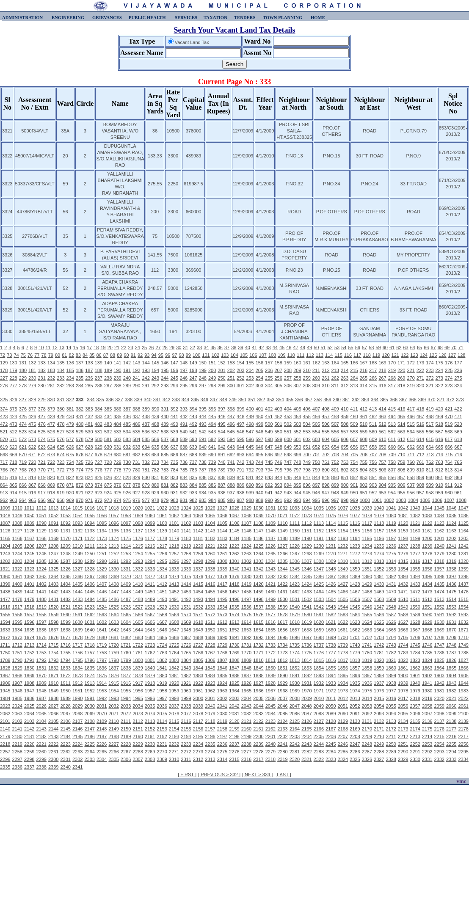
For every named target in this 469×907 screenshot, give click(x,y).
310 (325, 385)
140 (108, 362)
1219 (186, 546)
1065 (210, 515)
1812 (282, 660)
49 (309, 347)
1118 (379, 523)
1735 (295, 645)
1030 (258, 507)
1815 (319, 660)
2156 (198, 728)
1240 (439, 546)
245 (174, 377)
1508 (379, 599)
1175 (126, 538)
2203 (295, 736)
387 (127, 408)
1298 (198, 561)
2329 (403, 759)
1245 (29, 553)
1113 (319, 523)
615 (429, 439)
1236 (391, 546)
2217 (463, 736)
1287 (65, 561)
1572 (210, 614)
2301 (65, 759)
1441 (41, 591)
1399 (5, 584)
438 (145, 416)
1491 (174, 599)
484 (117, 424)
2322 (319, 759)
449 (250, 416)
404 (288, 408)
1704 (391, 637)
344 (185, 399)
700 (307, 454)
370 (431, 399)
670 (23, 454)
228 (13, 377)
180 (23, 370)
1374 (174, 576)
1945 (5, 690)
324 (458, 385)
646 (259, 446)
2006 (270, 698)
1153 (331, 530)
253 (250, 377)
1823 (415, 660)
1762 (150, 652)
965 (32, 500)
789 (221, 469)
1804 (186, 660)
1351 (367, 568)
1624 (367, 622)
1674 (29, 637)
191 (127, 370)
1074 (319, 515)
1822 (403, 660)
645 (250, 446)
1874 (89, 675)
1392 (391, 576)
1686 (174, 637)
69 (447, 347)
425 (23, 416)
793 (259, 469)
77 (36, 355)
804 (363, 469)
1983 (463, 690)
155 (250, 362)
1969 (295, 690)
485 (127, 424)
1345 (295, 568)
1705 (403, 637)
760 (410, 462)
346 (204, 399)
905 (392, 485)
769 (32, 469)
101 (206, 355)
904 (382, 485)
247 (193, 377)
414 (382, 408)
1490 (162, 599)
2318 (270, 759)
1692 (246, 637)
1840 (150, 667)
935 (212, 492)
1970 (306, 690)
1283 (17, 561)
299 (221, 385)
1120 (403, 523)
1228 (295, 546)
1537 (258, 606)
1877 (126, 675)
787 (203, 469)
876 (117, 485)
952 (373, 492)
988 (250, 500)
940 (259, 492)
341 (157, 399)
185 (70, 370)
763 (439, 462)
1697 (306, 637)
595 (240, 439)
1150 (295, 530)
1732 (258, 645)
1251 (102, 553)
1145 (234, 530)
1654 (258, 629)
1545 (355, 606)
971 (89, 500)
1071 (282, 515)
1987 (41, 698)
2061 (463, 706)
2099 (451, 713)
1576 (258, 614)
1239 (427, 546)
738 (203, 462)
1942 (439, 683)
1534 (222, 606)
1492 (186, 599)
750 (316, 462)
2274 (210, 751)
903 (373, 485)
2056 (403, 706)
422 (458, 408)
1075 (331, 515)
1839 (137, 667)
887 (221, 485)
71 (460, 347)
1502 (306, 599)
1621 (331, 622)
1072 (295, 515)
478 (60, 424)
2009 (306, 698)
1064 (198, 515)
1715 (53, 645)
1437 (463, 584)
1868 (17, 675)
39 (240, 347)
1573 (222, 614)
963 (13, 500)
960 (448, 492)
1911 (65, 683)
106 (253, 355)
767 (13, 469)
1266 (282, 553)
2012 (343, 698)
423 (4, 416)
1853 (306, 667)
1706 (415, 637)
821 (60, 477)
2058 (427, 706)
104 (234, 355)
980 (174, 500)
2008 (295, 698)
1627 (403, 622)
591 (203, 439)
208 (288, 370)
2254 (439, 744)
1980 (427, 690)
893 (278, 485)
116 (348, 355)
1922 (198, 683)
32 (192, 347)
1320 (463, 561)
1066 (222, 515)
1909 (41, 683)
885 (203, 485)
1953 (102, 690)
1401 (29, 584)
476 (41, 424)
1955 (126, 690)
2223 (65, 744)
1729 (222, 645)
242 (145, 377)
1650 (210, 629)
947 (325, 492)
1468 (367, 591)
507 (335, 424)
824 (89, 477)
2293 (439, 751)
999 (354, 500)
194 (155, 370)
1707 (427, 637)
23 (130, 347)
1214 (126, 546)
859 (420, 477)
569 (458, 431)
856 (392, 477)
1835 (89, 667)
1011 (29, 507)
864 (4, 485)
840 (240, 477)
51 (323, 347)
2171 (379, 728)
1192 (331, 538)
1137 (137, 530)
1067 (234, 515)
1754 (53, 652)
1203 (463, 538)
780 (136, 469)
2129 (343, 721)
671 (32, 454)
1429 (367, 584)
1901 (415, 675)
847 (307, 477)
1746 (427, 645)
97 (174, 355)
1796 (89, 660)
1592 (451, 614)
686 (174, 454)
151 (212, 362)
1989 (65, 698)
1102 (186, 523)
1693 (258, 637)
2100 (463, 713)
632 (127, 446)
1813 (295, 660)
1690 (222, 637)
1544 (343, 606)
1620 (319, 622)
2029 (77, 706)
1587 (391, 614)
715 (448, 454)
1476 (463, 591)
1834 (77, 667)
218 (382, 370)
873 (89, 485)
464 (392, 416)
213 (335, 370)
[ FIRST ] (187, 774)
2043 (246, 706)
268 (392, 377)
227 (4, 377)
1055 (89, 515)
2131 (367, 721)
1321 (5, 568)
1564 (113, 614)
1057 (113, 515)
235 (79, 377)
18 (96, 347)
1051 (41, 515)
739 (212, 462)
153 (231, 362)
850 (335, 477)
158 (278, 362)
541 (193, 431)
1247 (53, 553)
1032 (282, 507)
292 (155, 385)
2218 (5, 744)
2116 (186, 721)
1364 (53, 576)
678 (98, 454)
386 (117, 408)
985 (221, 500)
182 (41, 370)
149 (193, 362)
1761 (137, 652)
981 (184, 500)
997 (335, 500)
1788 (463, 652)
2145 (65, 728)
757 (382, 462)
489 (164, 424)
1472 (415, 591)
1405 (77, 584)
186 (79, 370)
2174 (415, 728)
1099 (150, 523)
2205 (319, 736)
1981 (439, 690)
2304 (102, 759)
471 (458, 416)
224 (439, 370)
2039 (198, 706)
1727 (198, 645)
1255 (150, 553)
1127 (17, 530)
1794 (65, 660)
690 (212, 454)
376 (23, 408)
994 (307, 500)
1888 (258, 675)
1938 (391, 683)
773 (70, 469)
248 (203, 377)
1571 (198, 614)
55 (350, 347)
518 (439, 424)
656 (354, 446)
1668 (427, 629)
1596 (29, 622)
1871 (53, 675)
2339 (53, 766)
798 (307, 469)
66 (426, 347)
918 (51, 492)
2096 (415, 713)
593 (221, 439)
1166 (17, 538)
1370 (126, 576)
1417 (222, 584)
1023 (174, 507)
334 (90, 399)
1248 (65, 553)
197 (184, 370)
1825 (439, 660)
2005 (258, 698)
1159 (403, 530)
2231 (162, 744)
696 (269, 454)
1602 (102, 622)
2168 (343, 728)
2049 (319, 706)
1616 (270, 622)
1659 (319, 629)
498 (250, 424)
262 (335, 377)
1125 (463, 523)
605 (335, 439)
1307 (306, 561)
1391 (379, 576)
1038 (355, 507)
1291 (113, 561)
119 (376, 355)
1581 (319, 614)
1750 (5, 652)
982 (193, 500)
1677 (65, 637)
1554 (463, 606)
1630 (439, 622)
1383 (282, 576)
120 (385, 355)
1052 (53, 515)
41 (254, 347)
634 (145, 446)
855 (382, 477)
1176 (137, 538)
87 (105, 355)
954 (392, 492)
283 (70, 385)
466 (410, 416)
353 (270, 399)
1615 (258, 622)
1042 (403, 507)
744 (259, 462)
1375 (186, 576)
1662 (355, 629)
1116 (355, 523)
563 (401, 431)
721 (41, 462)
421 (448, 408)
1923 (210, 683)
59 (378, 347)
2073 (137, 713)
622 (32, 446)
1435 (439, 584)
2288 (379, 751)
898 (325, 485)
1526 (126, 606)
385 (108, 408)
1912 (77, 683)
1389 (355, 576)
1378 (222, 576)
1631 (451, 622)
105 (244, 355)
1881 (174, 675)
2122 (258, 721)
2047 (295, 706)
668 (4, 454)
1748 (451, 645)
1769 (234, 652)
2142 (29, 728)
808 (401, 469)
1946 (17, 690)
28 (165, 347)
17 (89, 347)
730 (127, 462)
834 (184, 477)
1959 (174, 690)
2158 (222, 728)
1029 (246, 507)
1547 (379, 606)
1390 (367, 576)
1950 (65, 690)
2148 (102, 728)
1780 (367, 652)
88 (112, 355)
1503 (319, 599)
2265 (102, 751)
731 (136, 462)
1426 (331, 584)
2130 (355, 721)
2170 (367, 728)
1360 (5, 576)
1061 (162, 515)
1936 (367, 683)
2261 (53, 751)
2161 (258, 728)
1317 (427, 561)
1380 (246, 576)
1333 (150, 568)
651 (307, 446)
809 (410, 469)
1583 (343, 614)
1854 (319, 667)
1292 (126, 561)
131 (23, 362)
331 (60, 399)
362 (355, 399)
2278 (258, 751)
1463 (306, 591)
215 (354, 370)
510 (363, 424)
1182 (210, 538)
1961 (198, 690)
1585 (367, 614)
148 (184, 362)
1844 (198, 667)
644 (240, 446)
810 (420, 469)
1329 (102, 568)
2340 (65, 766)
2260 (41, 751)
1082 (415, 515)
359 (327, 399)
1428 (355, 584)
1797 (102, 660)
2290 (403, 751)
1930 (295, 683)
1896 (355, 675)
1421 (270, 584)
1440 (29, 591)
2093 (379, 713)
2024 (17, 706)
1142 (198, 530)
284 (79, 385)
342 (166, 399)
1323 (29, 568)
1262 (234, 553)
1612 (222, 622)
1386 (319, 576)
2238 (246, 744)
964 (23, 500)
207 (278, 370)
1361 (17, 576)
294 (174, 385)
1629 (427, 622)
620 (13, 446)
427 (41, 416)
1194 (355, 538)
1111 (295, 523)
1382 (270, 576)
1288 (77, 561)
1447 (113, 591)
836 (203, 477)
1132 (77, 530)
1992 (102, 698)
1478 (17, 599)
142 (127, 362)
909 (429, 485)
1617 (282, 622)
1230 (319, 546)
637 (174, 446)
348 (223, 399)
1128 (29, 530)
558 (354, 431)
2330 (415, 759)
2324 (343, 759)
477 (51, 424)
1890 (282, 675)
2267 (126, 751)
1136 (126, 530)
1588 (403, 614)
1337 (198, 568)
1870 (41, 675)
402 (269, 408)
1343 (270, 568)
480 (79, 424)
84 (85, 355)
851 (344, 477)
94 (154, 355)
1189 (295, 538)
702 (325, 454)
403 (278, 408)
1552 (439, 606)
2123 (270, 721)
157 (269, 362)
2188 (113, 736)
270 (410, 377)
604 (325, 439)
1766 (198, 652)
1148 (270, 530)
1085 (451, 515)
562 (392, 431)
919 (60, 492)
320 (420, 385)
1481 (53, 599)
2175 (427, 728)
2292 (427, 751)
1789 (5, 660)
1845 (210, 667)
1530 (174, 606)
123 (414, 355)
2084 (270, 713)
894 (288, 485)
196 (174, 370)
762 (429, 462)
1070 (270, 515)
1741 (367, 645)
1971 (319, 690)
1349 (343, 568)
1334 (162, 568)
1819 (367, 660)
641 (212, 446)
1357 (439, 568)
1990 (77, 698)
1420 (258, 584)
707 (373, 454)
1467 (355, 591)
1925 (234, 683)
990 (269, 500)
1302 (246, 561)
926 (127, 492)
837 (212, 477)
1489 (150, 599)
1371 (137, 576)
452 (278, 416)
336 (109, 399)
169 (382, 362)
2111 (126, 721)
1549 (403, 606)
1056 (102, 515)
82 (71, 355)
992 (288, 500)
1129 (41, 530)
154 (240, 362)
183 (51, 370)
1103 (198, 523)
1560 (65, 614)
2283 (319, 751)
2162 (270, 728)
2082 (246, 713)
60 (385, 347)
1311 (355, 561)
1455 (210, 591)
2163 (282, 728)
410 (344, 408)
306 (288, 385)
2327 (379, 759)
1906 (5, 683)
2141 (17, 728)
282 (60, 385)
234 (70, 377)
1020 (137, 507)
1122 (427, 523)
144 (145, 362)
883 (184, 485)
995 (316, 500)
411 (354, 408)
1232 (343, 546)
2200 (258, 736)
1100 (162, 523)
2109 (102, 721)
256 (278, 377)
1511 (415, 599)
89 (119, 355)
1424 (306, 584)
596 (250, 439)
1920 (174, 683)
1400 (17, 584)
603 (316, 439)
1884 (210, 675)
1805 (198, 660)
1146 (246, 530)
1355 (415, 568)
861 (439, 477)
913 (4, 492)
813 (448, 469)
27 (157, 347)
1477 (5, 599)
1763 (162, 652)
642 (221, 446)
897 (316, 485)
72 (2, 355)
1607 (162, 622)
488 (155, 424)
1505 (343, 599)
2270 (162, 751)
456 (316, 416)
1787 (451, 652)
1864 (439, 667)
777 (108, 469)
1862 (415, 667)
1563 (102, 614)
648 (278, 446)
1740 (355, 645)
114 (329, 355)
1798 (113, 660)
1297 (186, 561)
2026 (41, 706)
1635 (29, 629)
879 (145, 485)
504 (307, 424)
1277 (415, 553)
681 (127, 454)
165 (344, 362)
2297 (17, 759)
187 (89, 370)
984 (212, 500)
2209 (367, 736)
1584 (355, 614)
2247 (355, 744)
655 (344, 446)
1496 (234, 599)
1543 (331, 606)
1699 (331, 637)
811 (429, 469)
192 (136, 370)
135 (60, 362)
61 (392, 347)
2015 (379, 698)
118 (366, 355)
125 (433, 355)
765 (458, 462)
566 (429, 431)
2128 (331, 721)
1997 (162, 698)
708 (382, 454)
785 (184, 469)
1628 (415, 622)
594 (231, 439)
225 (448, 370)
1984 (5, 698)
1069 (258, 515)
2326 (367, 759)
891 (259, 485)
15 (75, 347)
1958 (162, 690)
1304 (270, 561)
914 (13, 492)
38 (233, 347)
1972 (331, 690)
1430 (379, 584)
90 (126, 355)
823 (79, 477)
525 (41, 431)
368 (412, 399)
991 (278, 500)
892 (269, 485)
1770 (246, 652)
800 (325, 469)
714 (439, 454)
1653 (246, 629)
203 (240, 370)
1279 (439, 553)
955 (401, 492)
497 (240, 424)
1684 (150, 637)
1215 (137, 546)
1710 (463, 637)
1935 (355, 683)
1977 (391, 690)
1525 (113, 606)
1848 (246, 667)
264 (354, 377)
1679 (89, 637)
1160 (415, 530)
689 (203, 454)
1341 (246, 568)
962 (4, 500)
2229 (137, 744)
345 (195, 399)
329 (41, 399)
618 (458, 439)
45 (281, 347)
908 (420, 485)
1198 (403, 538)
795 (278, 469)
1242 (463, 546)
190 (117, 370)
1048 (5, 515)
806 (382, 469)
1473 (427, 591)
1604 (126, 622)
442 (184, 416)
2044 (258, 706)
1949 (53, 690)
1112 (306, 523)
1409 (126, 584)
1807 (222, 660)
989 (259, 500)
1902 (427, 675)
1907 (17, 683)
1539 (282, 606)
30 (178, 347)
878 (136, 485)
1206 (29, 546)
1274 (379, 553)
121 (395, 355)
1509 (391, 599)
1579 (295, 614)
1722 (137, 645)
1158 (391, 530)
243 (155, 377)
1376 (198, 576)
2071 (113, 713)
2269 (150, 751)
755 (363, 462)
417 (410, 408)
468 (429, 416)
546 (240, 431)
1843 (186, 667)
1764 (174, 652)
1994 (126, 698)
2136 (427, 721)
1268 (306, 553)
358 (318, 399)
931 (174, 492)
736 (184, 462)
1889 (270, 675)
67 (433, 347)
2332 (439, 759)
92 (140, 355)
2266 (113, 751)
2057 (415, 706)
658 (373, 446)
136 (70, 362)
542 (203, 431)
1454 (198, 591)
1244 (17, 553)
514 (401, 424)
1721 (126, 645)
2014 (367, 698)
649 (288, 446)
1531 (186, 606)
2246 (343, 744)
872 (79, 485)
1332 (137, 568)
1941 (427, 683)
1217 (162, 546)
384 (98, 408)
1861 (403, 667)
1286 (53, 561)
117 (357, 355)
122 (404, 355)
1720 (113, 645)
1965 (246, 690)
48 (302, 347)
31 (185, 347)
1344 (282, 568)
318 (401, 385)
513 (392, 424)
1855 (331, 667)
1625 (379, 622)
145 (155, 362)
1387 (331, 576)
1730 (234, 645)
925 (117, 492)
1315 (403, 561)
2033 (126, 706)
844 (278, 477)
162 (316, 362)
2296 (5, 759)
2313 (210, 759)
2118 (210, 721)
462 (373, 416)
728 (108, 462)
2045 (270, 706)
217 (373, 370)
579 (89, 439)
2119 (222, 721)
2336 (17, 766)
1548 (391, 606)
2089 (331, 713)
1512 (427, 599)
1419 (246, 584)
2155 (186, 728)
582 (117, 439)
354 (280, 399)
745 (269, 462)
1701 (355, 637)
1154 (343, 530)
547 (250, 431)
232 (51, 377)
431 (79, 416)
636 (164, 446)
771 (51, 469)
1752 (29, 652)
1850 (270, 667)
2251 (403, 744)
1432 (403, 584)
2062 (5, 713)
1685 (162, 637)
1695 (282, 637)
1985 (17, 698)
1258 (186, 553)
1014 (65, 507)
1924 (222, 683)
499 (259, 424)
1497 (246, 599)
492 (193, 424)
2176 (439, 728)
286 (98, 385)
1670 (451, 629)
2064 (29, 713)
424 (13, 416)
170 (392, 362)
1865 (451, 667)
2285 (343, 751)
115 (338, 355)
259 (307, 377)
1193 (343, 538)
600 (288, 439)
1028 (234, 507)
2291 (415, 751)
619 (4, 446)
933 (193, 492)
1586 (379, 614)
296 (193, 385)
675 (70, 454)
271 (420, 377)
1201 (439, 538)
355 (289, 399)
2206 (331, 736)
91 (133, 355)
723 (60, 462)
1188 (282, 538)
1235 (379, 546)
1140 (174, 530)
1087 (5, 523)
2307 (137, 759)
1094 (89, 523)
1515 (463, 599)
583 (127, 439)
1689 (210, 637)
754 (354, 462)
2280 (282, 751)
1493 (198, 599)
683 (145, 454)
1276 (403, 553)
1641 (102, 629)
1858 (367, 667)
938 (240, 492)
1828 (5, 667)
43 (267, 347)
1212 (102, 546)
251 (231, 377)
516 (420, 424)
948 (335, 492)
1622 (343, 622)
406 (307, 408)
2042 (234, 706)
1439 (17, 591)
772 (60, 469)
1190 (306, 538)
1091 (53, 523)
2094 (391, 713)
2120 (234, 721)
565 (420, 431)
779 (127, 469)
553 (307, 431)
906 (401, 485)
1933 (331, 683)
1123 (439, 523)
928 (145, 492)
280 (41, 385)
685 (164, 454)
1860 (391, 667)
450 (259, 416)
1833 (65, 667)
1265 (270, 553)
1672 (5, 637)
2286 (355, 751)
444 (203, 416)
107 (263, 355)
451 (269, 416)
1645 (150, 629)
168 (373, 362)
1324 (41, 568)
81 (64, 355)
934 (203, 492)
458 (335, 416)
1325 (53, 568)
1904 (451, 675)
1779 (355, 652)
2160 (246, 728)
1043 (415, 507)
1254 (137, 553)
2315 (234, 759)
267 (382, 377)
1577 (270, 614)
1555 (5, 614)
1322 (17, 568)
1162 (439, 530)
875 (108, 485)
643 (231, 446)
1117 (367, 523)
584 (136, 439)
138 (89, 362)
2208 (355, 736)
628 (89, 446)
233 (60, 377)
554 (316, 431)
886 (212, 485)
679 (108, 454)
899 (335, 485)
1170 (65, 538)
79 (50, 355)
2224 (77, 744)
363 (365, 399)
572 (23, 439)
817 (23, 477)
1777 (331, 652)
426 (32, 416)
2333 (451, 759)
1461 (282, 591)
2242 (295, 744)
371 (441, 399)
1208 (53, 546)
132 (32, 362)
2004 (246, 698)
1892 (306, 675)
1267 (295, 553)
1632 (463, 622)
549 (269, 431)
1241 (451, 546)
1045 (439, 507)
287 (108, 385)
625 (60, 446)
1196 (379, 538)
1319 (451, 561)
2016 (391, 698)
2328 (391, 759)
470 (448, 416)
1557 (29, 614)
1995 (137, 698)
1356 (427, 568)
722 (51, 462)
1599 (65, 622)
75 (23, 355)
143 (136, 362)
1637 (53, 629)
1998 (174, 698)
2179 (5, 736)
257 (288, 377)
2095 (403, 713)
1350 (355, 568)
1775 (306, 652)
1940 (415, 683)
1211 (89, 546)
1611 (210, 622)
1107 (246, 523)
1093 (77, 523)
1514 (451, 599)
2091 (355, 713)
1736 (306, 645)
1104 (210, 523)
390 (155, 408)
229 (23, 377)
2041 (222, 706)
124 (424, 355)
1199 (415, 538)
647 (269, 446)
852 (354, 477)
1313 (379, 561)
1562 (89, 614)
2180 (17, 736)
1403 (53, 584)
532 (108, 431)
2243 (306, 744)
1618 (295, 622)
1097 (126, 523)
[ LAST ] (282, 774)
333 (79, 399)
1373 (162, 576)
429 (60, 416)
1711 (5, 645)
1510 (403, 599)
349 (233, 399)
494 (212, 424)
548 (259, 431)
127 (452, 355)
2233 (186, 744)
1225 (258, 546)
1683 (137, 637)
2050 (331, 706)
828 (127, 477)
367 (403, 399)
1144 (222, 530)
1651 (222, 629)
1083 (427, 515)
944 (297, 492)
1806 (210, 660)
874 (98, 485)
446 (221, 416)
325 (4, 399)
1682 (126, 637)
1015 (77, 507)
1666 (403, 629)
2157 (210, 728)
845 (288, 477)
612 (401, 439)
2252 (415, 744)
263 (344, 377)
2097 (427, 713)
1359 (463, 568)
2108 (89, 721)
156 (259, 362)
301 (240, 385)
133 (41, 362)
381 (70, 408)
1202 (451, 538)
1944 (463, 683)
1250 (89, 553)
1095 (102, 523)
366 (393, 399)
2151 (137, 728)
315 (373, 385)
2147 (89, 728)
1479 (29, 599)
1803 (174, 660)
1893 (319, 675)
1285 (41, 561)
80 (57, 355)
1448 (126, 591)
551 (288, 431)
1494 (210, 599)
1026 (210, 507)
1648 (186, 629)
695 (259, 454)
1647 (174, 629)
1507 (367, 599)
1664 (379, 629)
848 (316, 477)
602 (307, 439)
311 (335, 385)
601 (297, 439)
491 (184, 424)
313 (354, 385)
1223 (234, 546)
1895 (343, 675)
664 (429, 446)
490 (174, 424)
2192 (162, 736)
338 (128, 399)
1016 (89, 507)
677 (89, 454)
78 (44, 355)
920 (70, 492)
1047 (463, 507)
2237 (234, 744)
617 (448, 439)
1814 (306, 660)
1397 (451, 576)
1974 (355, 690)
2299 (41, 759)
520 (458, 424)
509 (354, 424)
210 (307, 370)
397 (221, 408)
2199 (246, 736)
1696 (295, 637)
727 (98, 462)
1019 (126, 507)
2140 (5, 728)
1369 (113, 576)
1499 (270, 599)
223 (429, 370)
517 (429, 424)
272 (429, 377)
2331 (427, 759)
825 (98, 477)
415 (392, 408)
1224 (246, 546)
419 (429, 408)
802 (344, 469)
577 (70, 439)
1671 (463, 629)
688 (193, 454)
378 (41, 408)
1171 (77, 538)
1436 (451, 584)
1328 (89, 568)
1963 (222, 690)
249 (212, 377)
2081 (234, 713)
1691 (234, 637)
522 (13, 431)
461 (363, 416)
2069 (89, 713)
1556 (17, 614)
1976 (379, 690)
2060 (451, 706)
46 (288, 347)
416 (401, 408)
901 (354, 485)
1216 (150, 546)
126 (442, 355)
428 (51, 416)
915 (23, 492)
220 (401, 370)
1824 (427, 660)
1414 (186, 584)
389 (145, 408)
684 (155, 454)
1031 (270, 507)
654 (335, 446)
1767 (210, 652)
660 (392, 446)
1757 (89, 652)
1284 (29, 561)
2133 (391, 721)
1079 (379, 515)
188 (98, 370)
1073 (306, 515)
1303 (258, 561)
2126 (306, 721)
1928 (270, 683)
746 (278, 462)
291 (145, 385)
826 (108, 477)
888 (231, 485)
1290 (102, 561)
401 (259, 408)
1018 (113, 507)
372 (450, 399)
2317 (258, 759)
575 (51, 439)
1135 (113, 530)
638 (184, 446)
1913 (89, 683)
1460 (270, 591)
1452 (174, 591)
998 (344, 500)
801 (335, 469)
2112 (137, 721)
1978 (403, 690)
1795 (77, 660)
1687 (186, 637)
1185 (246, 538)
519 (448, 424)
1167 (29, 538)
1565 (126, 614)
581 (108, 439)
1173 (102, 538)
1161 (427, 530)
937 (231, 492)
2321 (306, 759)
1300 (222, 561)
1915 (113, 683)
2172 (391, 728)
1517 (17, 606)
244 (164, 377)
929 (155, 492)
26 (151, 347)
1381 (258, 576)
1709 (451, 637)
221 (410, 370)
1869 (29, 675)
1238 (415, 546)
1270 (331, 553)
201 (221, 370)
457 (325, 416)
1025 (198, 507)
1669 (439, 629)
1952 (89, 690)
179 (13, 370)
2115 (174, 721)
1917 (137, 683)
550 (278, 431)
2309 (162, 759)
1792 (41, 660)
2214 (427, 736)
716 (458, 454)
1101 (174, 523)
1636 (41, 629)
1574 (234, 614)
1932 (319, 683)
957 (420, 492)
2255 (451, 744)
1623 (355, 622)
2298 (29, 759)
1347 (319, 568)
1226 (270, 546)
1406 (89, 584)
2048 (306, 706)
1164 (463, 530)
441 (174, 416)
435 (117, 416)
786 (193, 469)
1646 (162, 629)
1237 (403, 546)
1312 (367, 561)
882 (174, 485)
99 (188, 355)
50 (316, 347)
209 (297, 370)
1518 (29, 606)
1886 (234, 675)
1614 (246, 622)
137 (79, 362)
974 (117, 500)
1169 (53, 538)
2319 (282, 759)
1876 (113, 675)
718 (13, 462)
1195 (367, 538)
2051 (343, 706)
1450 (150, 591)
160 (297, 362)
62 (398, 347)
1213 (113, 546)
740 (221, 462)
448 (240, 416)
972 (98, 500)
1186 (258, 538)
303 (259, 385)
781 (145, 469)
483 (108, 424)
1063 (186, 515)
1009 (5, 507)
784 (174, 469)
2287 (367, 751)
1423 (295, 584)
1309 (331, 561)
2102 (17, 721)
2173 (403, 728)
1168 (41, 538)
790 (231, 469)
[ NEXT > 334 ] (257, 774)
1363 (41, 576)
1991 (89, 698)
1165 (5, 538)
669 (13, 454)
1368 (102, 576)
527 (60, 431)
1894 (331, 675)
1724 (162, 645)
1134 (102, 530)
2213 (415, 736)
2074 (150, 713)
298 (212, 385)
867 (32, 485)
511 (373, 424)
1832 (53, 667)
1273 (367, 553)
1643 (126, 629)
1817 (343, 660)
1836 (102, 667)
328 (32, 399)
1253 (126, 553)
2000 (198, 698)
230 (32, 377)
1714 (41, 645)
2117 (198, 721)
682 (136, 454)
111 (300, 355)
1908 (29, 683)
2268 (137, 751)
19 (102, 347)
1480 (41, 599)
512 (382, 424)
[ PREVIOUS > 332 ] (219, 774)
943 (288, 492)
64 (412, 347)
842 (259, 477)
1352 (379, 568)
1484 (89, 599)
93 (146, 355)
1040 (379, 507)
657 (363, 446)
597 (259, 439)
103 (225, 355)
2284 (331, 751)
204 (250, 370)
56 (357, 347)
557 (344, 431)
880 (155, 485)
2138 (451, 721)
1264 (258, 553)
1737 (319, 645)
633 (136, 446)
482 (98, 424)
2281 (295, 751)
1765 (186, 652)
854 (373, 477)
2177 (451, 728)
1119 (391, 523)
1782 (391, 652)
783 (164, 469)
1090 (41, 523)
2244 (319, 744)
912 (458, 485)
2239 (258, 744)
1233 (355, 546)
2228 (126, 744)
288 (117, 385)
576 (60, 439)
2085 (282, 713)
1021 (150, 507)
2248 (367, 744)
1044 (427, 507)
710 (401, 454)
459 (344, 416)
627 (79, 446)
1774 (295, 652)
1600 (77, 622)
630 (108, 446)
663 (420, 446)
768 (23, 469)
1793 (53, 660)
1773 (282, 652)
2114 (162, 721)
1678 (77, 637)
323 (448, 385)
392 (174, 408)
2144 (53, 728)
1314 (391, 561)
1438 (5, 591)
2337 (29, 766)
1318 (439, 561)
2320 (295, 759)
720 (32, 462)
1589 (415, 614)
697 (278, 454)
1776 (319, 652)
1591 (439, 614)
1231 (331, 546)
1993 (113, 698)
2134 (403, 721)
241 (136, 377)
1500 (282, 599)
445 (212, 416)
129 (4, 362)
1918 (150, 683)
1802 (162, 660)
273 (439, 377)
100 (196, 355)
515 (410, 424)
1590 (427, 614)
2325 (355, 759)
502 (288, 424)
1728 (210, 645)
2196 (210, 736)
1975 (367, 690)
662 (410, 446)
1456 (222, 591)
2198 (234, 736)
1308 (319, 561)
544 (221, 431)
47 (295, 347)
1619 (306, 622)
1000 (365, 500)
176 (448, 362)
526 (51, 431)
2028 (65, 706)
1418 (234, 584)
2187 (102, 736)
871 (70, 485)
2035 (150, 706)
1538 (270, 606)
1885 (222, 675)
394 (193, 408)
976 (136, 500)
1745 (415, 645)
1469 (379, 591)
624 (51, 446)
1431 (391, 584)
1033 (295, 507)
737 (193, 462)
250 (221, 377)
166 (354, 362)
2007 (282, 698)
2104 (41, 721)
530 (89, 431)
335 (100, 399)
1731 (246, 645)
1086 (463, 515)
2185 (77, 736)
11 (47, 347)
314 (363, 385)
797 (297, 469)
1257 (174, 553)
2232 (174, 744)
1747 (439, 645)
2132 (379, 721)
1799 (126, 660)
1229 (306, 546)
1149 (282, 530)
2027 (53, 706)
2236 (222, 744)
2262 (65, 751)
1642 (113, 629)
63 (405, 347)
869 (51, 485)
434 (108, 416)
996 (325, 500)
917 (41, 492)
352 (261, 399)
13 (61, 347)
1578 (282, 614)
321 (429, 385)
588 (174, 439)
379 (51, 408)
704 (344, 454)
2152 (150, 728)
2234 (198, 744)
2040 (210, 706)
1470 (391, 591)
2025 (29, 706)
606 (344, 439)
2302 (77, 759)
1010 (17, 507)
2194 (186, 736)
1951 (77, 690)
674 (60, 454)
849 (325, 477)
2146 (77, 728)
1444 (77, 591)
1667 (415, 629)
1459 (258, 591)
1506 (355, 599)
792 (250, 469)
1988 (53, 698)
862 (448, 477)
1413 (174, 584)
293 (164, 385)
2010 (319, 698)
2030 (89, 706)
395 (203, 408)
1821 (391, 660)
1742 (379, 645)
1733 (270, 645)
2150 (126, 728)
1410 (137, 584)
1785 (427, 652)
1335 (174, 568)
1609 (186, 622)
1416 (210, 584)
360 (337, 399)
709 (392, 454)
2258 (17, 751)
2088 (319, 713)
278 (23, 385)
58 (371, 347)
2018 (415, 698)
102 (215, 355)
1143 (210, 530)
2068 (77, 713)
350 (242, 399)
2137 (439, 721)
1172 (89, 538)
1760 (126, 652)
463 (382, 416)
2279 (270, 751)
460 (354, 416)
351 (251, 399)
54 (343, 347)
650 (297, 446)
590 (193, 439)
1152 (319, 530)
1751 (17, 652)
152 (221, 362)
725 (79, 462)
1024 (186, 507)
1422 (282, 584)
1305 (282, 561)
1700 (343, 637)
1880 (162, 675)
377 (32, 408)
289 (127, 385)
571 (13, 439)
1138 (150, 530)
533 (117, 431)
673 (51, 454)
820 (51, 477)
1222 (222, 546)
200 (212, 370)
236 (89, 377)
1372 (150, 576)
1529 (162, 606)
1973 (343, 690)
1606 (150, 622)
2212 (403, 736)
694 (250, 454)
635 (155, 446)
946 (316, 492)
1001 (377, 500)
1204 (5, 546)
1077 (355, 515)
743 (250, 462)
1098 (137, 523)
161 (307, 362)
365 (384, 399)
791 (240, 469)
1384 (295, 576)
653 (325, 446)
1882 (186, 675)
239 (117, 377)
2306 (126, 759)
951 (363, 492)
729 (117, 462)
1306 (295, 561)
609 (373, 439)
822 (70, 477)
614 (420, 439)
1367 (89, 576)
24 (137, 347)
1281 (463, 553)
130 (13, 362)
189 (108, 370)
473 (13, 424)
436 (127, 416)
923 (98, 492)
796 (288, 469)
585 (145, 439)
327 (23, 399)
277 (13, 385)
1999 (186, 698)
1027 (222, 507)
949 (344, 492)
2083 (258, 713)
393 (184, 408)
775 (89, 469)
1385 (306, 576)
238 (108, 377)
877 (127, 485)
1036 (331, 507)
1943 (451, 683)
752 (335, 462)
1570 (186, 614)
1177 (150, 538)
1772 (270, 652)
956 (410, 492)
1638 (65, 629)
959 (439, 492)
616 (439, 439)
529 (79, 431)
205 (259, 370)
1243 (5, 553)
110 (291, 355)
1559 (53, 614)
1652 (234, 629)
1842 (174, 667)
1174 (113, 538)
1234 (367, 546)
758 (392, 462)
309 (316, 385)
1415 (198, 584)
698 (288, 454)
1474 (439, 591)
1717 (77, 645)
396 (212, 408)
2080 (222, 713)
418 (420, 408)
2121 (246, 721)
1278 (427, 553)
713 (429, 454)
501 (278, 424)
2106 (65, 721)
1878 (137, 675)
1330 (113, 568)
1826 (451, 660)
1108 (258, 523)
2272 (186, 751)
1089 (29, 523)
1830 (29, 667)
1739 (343, 645)
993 (297, 500)
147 (174, 362)
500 (269, 424)
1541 (306, 606)
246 (184, 377)
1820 (379, 660)
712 (420, 454)
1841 (162, 667)
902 (363, 485)
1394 (415, 576)
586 (155, 439)
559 (363, 431)
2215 (439, 736)
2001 (210, 698)
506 (325, 424)
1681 (113, 637)
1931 (306, 683)
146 (164, 362)
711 (410, 454)
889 (240, 485)
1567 (150, 614)
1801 (150, 660)
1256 (162, 553)
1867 (5, 675)
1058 (126, 515)
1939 (403, 683)
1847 (234, 667)
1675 (41, 637)
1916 (126, 683)
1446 (102, 591)
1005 (425, 500)
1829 (17, 667)
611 (392, 439)
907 (410, 485)
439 (155, 416)
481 (89, 424)
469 (439, 416)
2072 (126, 713)
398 (231, 408)
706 (363, 454)
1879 (150, 675)
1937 (379, 683)
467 (420, 416)
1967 (270, 690)
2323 (331, 759)
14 (68, 347)
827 (117, 477)
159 (288, 362)
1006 (437, 500)
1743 (391, 645)
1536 (246, 606)
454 (297, 416)
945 (307, 492)
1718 (89, 645)
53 (336, 347)
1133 (89, 530)
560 (373, 431)
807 (392, 469)
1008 (461, 500)
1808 (234, 660)
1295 (162, 561)
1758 (102, 652)
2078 (198, 713)
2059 (439, 706)
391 (164, 408)
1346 (306, 568)
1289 (89, 561)
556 (335, 431)
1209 (65, 546)
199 (203, 370)
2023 (5, 706)
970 (79, 500)
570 (4, 439)
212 (325, 370)
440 (164, 416)
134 (51, 362)
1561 (77, 614)
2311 (186, 759)
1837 (113, 667)
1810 (258, 660)
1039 (367, 507)
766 (4, 469)
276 (4, 385)
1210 (77, 546)
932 (184, 492)
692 (231, 454)
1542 (319, 606)
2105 (53, 721)
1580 (306, 614)
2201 (270, 736)
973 (108, 500)
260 (316, 377)
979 (164, 500)
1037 (343, 507)
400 (250, 408)
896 (307, 485)
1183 (222, 538)
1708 (439, 637)
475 (32, 424)
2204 (306, 736)
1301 (234, 561)
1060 (150, 515)
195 (164, 370)
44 (275, 347)
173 (420, 362)
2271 (174, 751)
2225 (89, 744)
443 (193, 416)
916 (32, 492)
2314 (222, 759)
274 (448, 377)
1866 (463, 667)
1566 (137, 614)
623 (41, 446)
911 (448, 485)
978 (155, 500)
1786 (439, 652)
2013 (355, 698)
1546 (367, 606)
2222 (53, 744)
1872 (65, 675)
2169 (355, 728)
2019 (427, 698)
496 (231, 424)
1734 (282, 645)
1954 (113, 690)
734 (164, 462)
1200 (427, 538)
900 (344, 485)
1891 (295, 675)
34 (206, 347)
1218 (174, 546)
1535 (234, 606)
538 (164, 431)
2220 (29, 744)
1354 (403, 568)
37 (226, 347)
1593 (463, 614)
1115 (343, 523)
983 (203, 500)
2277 (246, 751)
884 (193, 485)
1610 (198, 622)
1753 (41, 652)
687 (184, 454)
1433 (415, 584)
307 (297, 385)
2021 (451, 698)
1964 (234, 690)
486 (136, 424)
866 (23, 485)
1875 (102, 675)
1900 (403, 675)
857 (401, 477)
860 (429, 477)
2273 (198, 751)
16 (82, 347)
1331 (126, 568)
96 (167, 355)
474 (23, 424)
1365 (65, 576)
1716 (65, 645)
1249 (77, 553)
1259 (198, 553)
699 (297, 454)
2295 (463, 751)
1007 (449, 500)
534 (127, 431)
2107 (77, 721)
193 (145, 370)
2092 (367, 713)
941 (269, 492)
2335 (5, 766)
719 (23, 462)
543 (212, 431)
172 (410, 362)
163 (325, 362)
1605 (137, 622)
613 (410, 439)
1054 (77, 515)
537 (155, 431)
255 (269, 377)
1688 (198, 637)
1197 (391, 538)
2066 (53, 713)
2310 (174, 759)
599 (278, 439)
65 (419, 347)
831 (155, 477)
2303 (89, 759)
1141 (186, 530)
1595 (17, 622)
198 (193, 370)
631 (117, 446)
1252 (113, 553)
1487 (126, 599)
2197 (222, 736)
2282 (306, 751)
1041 (391, 507)
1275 (391, 553)
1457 (234, 591)
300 (231, 385)
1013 (53, 507)
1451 (162, 591)
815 (4, 477)
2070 (102, 713)
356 (299, 399)
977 (145, 500)
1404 (65, 584)
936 (221, 492)
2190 (137, 736)
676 (79, 454)
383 (89, 408)
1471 (403, 591)
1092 (65, 523)
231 (41, 377)
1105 (222, 523)
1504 (331, 599)
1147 (258, 530)
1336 (186, 568)
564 (410, 431)
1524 (102, 606)
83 (78, 355)
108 (272, 355)
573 (32, 439)
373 (459, 399)
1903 (439, 675)
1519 (41, 606)
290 (136, 385)
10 (41, 347)
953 (382, 492)
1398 (463, 576)
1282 (5, 561)
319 (410, 385)
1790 (17, 660)
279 (32, 385)
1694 (270, 637)
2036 (162, 706)
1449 (137, 591)
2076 (174, 713)
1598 (53, 622)
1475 (451, 591)
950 (354, 492)
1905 (463, 675)
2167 (331, 728)
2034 (137, 706)
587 (164, 439)
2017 (403, 698)
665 (439, 446)
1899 (391, 675)
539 (174, 431)
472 (4, 424)
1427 (343, 584)
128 (461, 355)
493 (203, 424)
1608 (174, 622)
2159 (234, 728)
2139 (463, 721)
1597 (41, 622)
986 (231, 500)
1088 (17, 523)
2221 (41, 744)
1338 (210, 568)
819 (41, 477)
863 (458, 477)
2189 (126, 736)
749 (307, 462)
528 (70, 431)
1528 (150, 606)
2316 (246, 759)
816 (13, 477)
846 (297, 477)
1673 (17, 637)
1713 (29, 645)
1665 (391, 629)
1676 (53, 637)
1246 (41, 553)
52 (330, 347)
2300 (53, 759)
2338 (41, 766)
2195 (198, 736)
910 (439, 485)
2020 (439, 698)
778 (117, 469)
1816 (331, 660)
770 (41, 469)
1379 (234, 576)
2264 (89, 751)
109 (281, 355)
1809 (246, 660)
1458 (246, 591)
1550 (415, 606)
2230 (150, 744)
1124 (451, 523)
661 (401, 446)
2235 (210, 744)
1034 (306, 507)
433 (98, 416)
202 (231, 370)
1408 (113, 584)
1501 (295, 599)
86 (99, 355)
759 (401, 462)
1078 (367, 515)
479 (70, 424)
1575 (246, 614)
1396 (439, 576)
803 (354, 469)
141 (117, 362)
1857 (355, 667)
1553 (451, 606)
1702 (367, 637)
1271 (343, 553)
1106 (234, 523)
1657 (295, 629)
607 (354, 439)
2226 (102, 744)
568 (448, 431)
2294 (451, 751)
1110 (282, 523)
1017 (102, 507)
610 (382, 439)
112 (310, 355)
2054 (379, 706)
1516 (5, 606)
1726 (186, 645)
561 (382, 431)
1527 (137, 606)
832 (164, 477)
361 (346, 399)
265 (363, 377)
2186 (89, 736)
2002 (222, 698)
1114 (331, 523)
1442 (53, 591)
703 (335, 454)
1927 (258, 683)
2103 (29, 721)
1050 (29, 515)
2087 (306, 713)
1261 (222, 553)
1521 (65, 606)
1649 (198, 629)
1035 (319, 507)
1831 (41, 667)
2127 (319, 721)
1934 (343, 683)
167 (363, 362)
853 (363, 477)
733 (155, 462)
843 (269, 477)
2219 (17, 744)
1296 (174, 561)
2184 (65, 736)
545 (231, 431)
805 (373, 469)
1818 (355, 660)
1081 (403, 515)
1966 (258, 690)
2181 (29, 736)
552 (297, 431)
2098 (439, 713)
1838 (126, 667)
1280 (451, 553)
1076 (343, 515)
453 (288, 416)
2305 (113, 759)
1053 (65, 515)
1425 (319, 584)
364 (374, 399)
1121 (415, 523)
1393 (403, 576)
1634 (17, 629)
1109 (270, 523)
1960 (186, 690)
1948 (41, 690)
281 (51, 385)
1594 (5, 622)
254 (259, 377)
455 (307, 416)
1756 (77, 652)
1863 (427, 667)
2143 (41, 728)
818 (32, 477)
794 (269, 469)
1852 (295, 667)
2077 (186, 713)
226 (458, 370)
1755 (65, 652)
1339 (222, 568)
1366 (77, 576)
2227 (113, 744)
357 (308, 399)
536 (145, 431)
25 (144, 347)
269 (401, 377)
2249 (379, 744)
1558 (41, 614)
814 (458, 469)
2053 (367, 706)
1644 (137, 629)
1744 (403, 645)
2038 (186, 706)
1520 (53, 606)
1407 (102, 584)
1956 (137, 690)
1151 (306, 530)
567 (439, 431)
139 (98, 362)
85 (91, 355)
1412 (162, 584)
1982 (451, 690)
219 (392, 370)
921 (79, 492)
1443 (65, 591)
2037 (174, 706)
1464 (319, 591)
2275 (222, 751)
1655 (270, 629)
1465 (331, 591)
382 (79, 408)
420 (439, 408)
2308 (150, 759)
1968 (282, 690)
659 (382, 446)
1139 (162, 530)
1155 (355, 530)
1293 (137, 561)
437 (136, 416)
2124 (282, 721)
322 (439, 385)
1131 (65, 530)
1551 (427, 606)
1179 (174, 538)
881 (164, 485)
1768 (222, 652)
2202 (282, 736)
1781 (379, 652)
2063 (17, 713)
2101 (5, 721)
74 (16, 355)
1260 (210, 553)
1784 (415, 652)
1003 (401, 500)
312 (344, 385)
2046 (282, 706)
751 (325, 462)
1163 (451, 530)
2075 (162, 713)
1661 (343, 629)
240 (127, 377)
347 (214, 399)
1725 (174, 645)
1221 (210, 546)
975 (127, 500)
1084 (439, 515)
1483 (77, 599)
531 (98, 431)
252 (240, 377)
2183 (53, 736)
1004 (413, 500)
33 (199, 347)
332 (70, 399)
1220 (198, 546)
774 (79, 469)
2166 (319, 728)
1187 (270, 538)
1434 (427, 584)
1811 (270, 660)
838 (221, 477)
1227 (282, 546)
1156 (367, 530)
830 (145, 477)
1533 (210, 606)
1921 (186, 683)
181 (32, 370)
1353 (391, 568)
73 (9, 355)
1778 (343, 652)
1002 (389, 500)
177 (458, 362)
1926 (246, 683)
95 (160, 355)
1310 (343, 561)
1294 (150, 561)
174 (429, 362)
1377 (210, 576)
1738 (331, 645)
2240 (270, 744)
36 (220, 347)
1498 (258, 599)
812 (439, 469)
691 (221, 454)
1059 (137, 515)
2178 (463, 728)
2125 (295, 721)
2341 (77, 766)
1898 (379, 675)
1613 (234, 622)
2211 (391, 736)
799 (316, 469)
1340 (234, 568)
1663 (367, 629)
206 (269, 370)
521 (4, 431)
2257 (5, 751)
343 (175, 399)
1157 (379, 530)
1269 (319, 553)
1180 (186, 538)
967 (51, 500)
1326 (65, 568)
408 (325, 408)
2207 (343, 736)
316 (382, 385)
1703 (379, 637)
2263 (77, 751)
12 (55, 347)
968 (60, 500)
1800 (137, 660)
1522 (77, 606)
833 (174, 477)
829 (136, 477)
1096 (113, 523)
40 (247, 347)
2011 (331, 698)
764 (448, 462)
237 (98, 377)
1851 (282, 667)
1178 (162, 538)
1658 (306, 629)
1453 (186, 591)
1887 (246, 675)
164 (335, 362)
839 (231, 477)
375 (13, 408)
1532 (198, 606)
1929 (282, 683)
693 (240, 454)
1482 (65, 599)
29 (171, 347)
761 (420, 462)
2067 (65, 713)
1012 (41, 507)
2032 (113, 706)
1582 (331, 614)
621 (23, 446)
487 (145, 424)
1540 (295, 606)
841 (250, 477)
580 (98, 439)
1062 (174, 515)
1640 (89, 629)
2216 (451, 736)
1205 (17, 546)
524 (32, 431)
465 (401, 416)
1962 (210, 690)
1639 (77, 629)
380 (60, 408)
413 (373, 408)
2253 (427, 744)
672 (41, 454)
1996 (150, 698)
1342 (258, 568)
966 (41, 500)
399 (240, 408)
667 (458, 446)
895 (297, 485)
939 (250, 492)
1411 (150, 584)
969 (70, 500)
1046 (451, 507)
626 (70, 446)
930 (164, 492)
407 (316, 408)
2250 (391, 744)
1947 (29, 690)
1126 (5, 530)
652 (316, 446)
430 (70, 416)
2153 (162, 728)
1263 (246, 553)
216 (363, 370)
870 (60, 485)
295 (184, 385)
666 (448, 446)
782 (155, 469)
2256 (463, 744)
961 (458, 492)
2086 (295, 713)
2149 (113, 728)
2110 (113, 721)
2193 (174, 736)
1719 (102, 645)
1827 (463, 660)
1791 (29, 660)
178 (4, 370)
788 (212, 469)
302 (250, 385)
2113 (150, 721)
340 (147, 399)
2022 (463, 698)
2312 (198, 759)
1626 (391, 622)
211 (316, 370)
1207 (41, 546)
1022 (162, 507)
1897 (367, 675)
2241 (282, 744)
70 (453, 347)
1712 (17, 645)
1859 (379, 667)
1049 (17, 515)
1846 (222, 667)
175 (439, 362)
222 (420, 370)
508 (344, 424)
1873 (77, 675)
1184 (234, 538)
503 (297, 424)
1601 (89, 622)
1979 (415, 690)
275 (458, 377)
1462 (295, 591)
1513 (439, 599)
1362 (29, 576)
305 (278, 385)
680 (117, 454)
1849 (258, 667)
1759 (113, 652)
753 (344, 462)
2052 (355, 706)
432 (89, 416)
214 (344, 370)
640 (203, 446)
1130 (53, 530)
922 (89, 492)
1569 (174, 614)
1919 (162, 683)
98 (181, 355)
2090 (343, 713)
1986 (29, 698)
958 (429, 492)
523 (23, 431)
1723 (150, 645)
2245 (331, 744)
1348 (331, 568)
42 (261, 347)
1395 (427, 576)
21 (116, 347)
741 (231, 462)
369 (422, 399)
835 (193, 477)
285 (89, 385)
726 (89, 462)
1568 (162, 614)
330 (51, 399)
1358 (451, 568)
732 (145, 462)
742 (240, 462)
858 (410, 477)
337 (119, 399)
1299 (210, 561)
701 (316, 454)
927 (136, 492)
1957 (150, 690)
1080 (391, 515)
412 (363, 408)
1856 (343, 667)
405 (297, 408)
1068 (246, 515)
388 (136, 408)
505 (316, 424)
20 (110, 347)
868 (41, 485)
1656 (282, 629)
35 (212, 347)
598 (269, 439)
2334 (463, 759)
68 (440, 347)
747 (288, 462)
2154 (174, 728)
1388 (343, 576)
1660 (331, 629)
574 (41, 439)
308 (307, 385)
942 (278, 492)
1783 (403, 652)
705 (354, 454)
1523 (89, 606)
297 (203, 385)
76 (30, 355)
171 (401, 362)
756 (373, 462)
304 (269, 385)
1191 (319, 538)
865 (13, 485)
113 (319, 355)
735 (174, 462)
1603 (113, 622)
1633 (5, 629)
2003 (234, 698)
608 (363, 439)
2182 (41, 736)
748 (297, 462)
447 (231, 416)
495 (221, 424)
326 (13, 399)
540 (184, 431)
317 (392, 385)
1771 (258, 652)
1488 (137, 599)
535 (136, 431)
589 (184, 439)
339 (138, 399)
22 (123, 347)
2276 (234, 751)
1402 (41, 584)
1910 (53, 683)
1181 (198, 538)
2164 (295, 728)
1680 (102, 637)
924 (108, 492)
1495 (222, 599)
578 (79, 439)
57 (364, 347)
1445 (89, 591)
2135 (415, 721)
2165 (306, 728)
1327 (77, 568)
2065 (41, 713)
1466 (343, 591)
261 (325, 377)
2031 (102, 706)
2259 (29, 751)
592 (212, 439)
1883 (198, 675)
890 (250, 485)
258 (297, 377)
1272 (355, 553)
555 (325, 431)
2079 (210, 713)
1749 (463, 645)
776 (98, 469)
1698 (319, 637)
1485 (102, 599)
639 (193, 446)
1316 (415, 561)
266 (373, 377)
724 (70, 462)
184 (60, 370)
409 (335, 408)
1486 (113, 599)
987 (240, 500)
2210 (379, 736)
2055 (391, 706)
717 (4, 462)
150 (203, 362)
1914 (102, 683)
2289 (391, 751)
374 (4, 408)
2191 (150, 736)
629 (98, 446)
